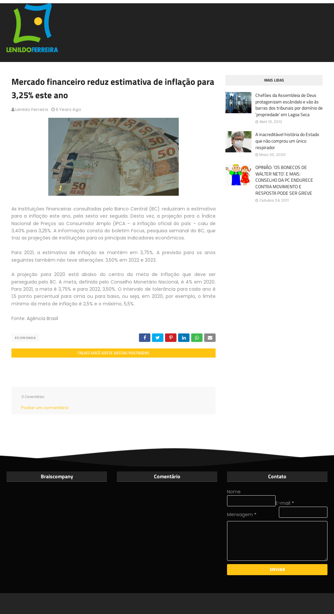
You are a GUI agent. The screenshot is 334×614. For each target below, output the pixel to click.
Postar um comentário (45, 408)
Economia (25, 337)
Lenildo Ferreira (31, 109)
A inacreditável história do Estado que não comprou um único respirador (287, 140)
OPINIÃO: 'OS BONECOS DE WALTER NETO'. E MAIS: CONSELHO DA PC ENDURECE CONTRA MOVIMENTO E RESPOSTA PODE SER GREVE (284, 180)
